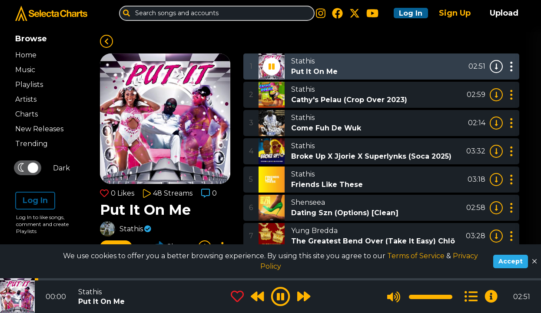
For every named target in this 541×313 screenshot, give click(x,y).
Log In (407, 13)
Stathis (131, 229)
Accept (510, 261)
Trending (31, 144)
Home (26, 55)
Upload (504, 13)
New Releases (39, 129)
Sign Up (455, 13)
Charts (26, 114)
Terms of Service (416, 256)
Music (25, 70)
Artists (26, 99)
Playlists (29, 84)
